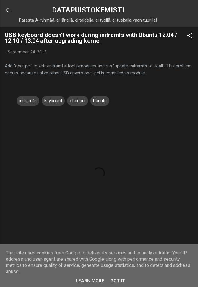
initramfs (28, 100)
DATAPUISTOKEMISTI (88, 10)
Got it (117, 280)
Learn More (90, 280)
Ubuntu (100, 100)
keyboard (53, 100)
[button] (189, 36)
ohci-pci (77, 100)
